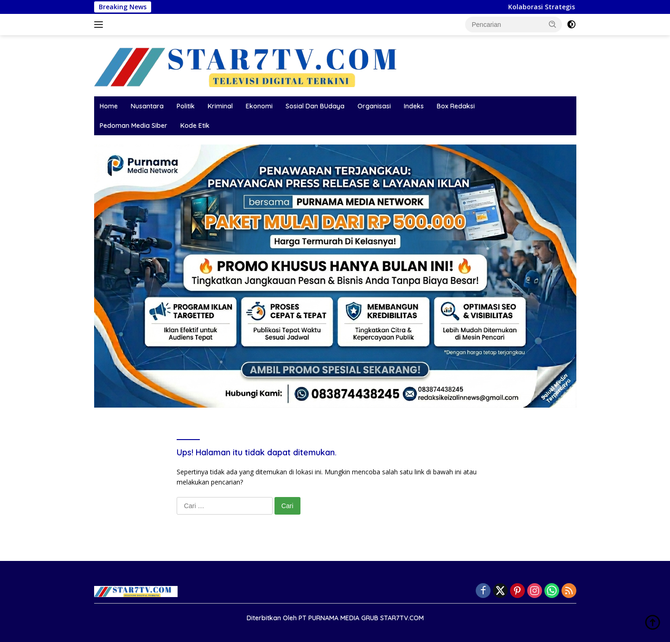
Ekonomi (259, 106)
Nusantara (147, 106)
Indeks (414, 106)
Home (109, 106)
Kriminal (220, 106)
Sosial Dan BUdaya (315, 106)
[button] (552, 24)
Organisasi (374, 106)
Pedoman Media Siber (133, 125)
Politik (186, 106)
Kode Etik (195, 125)
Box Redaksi (456, 106)
